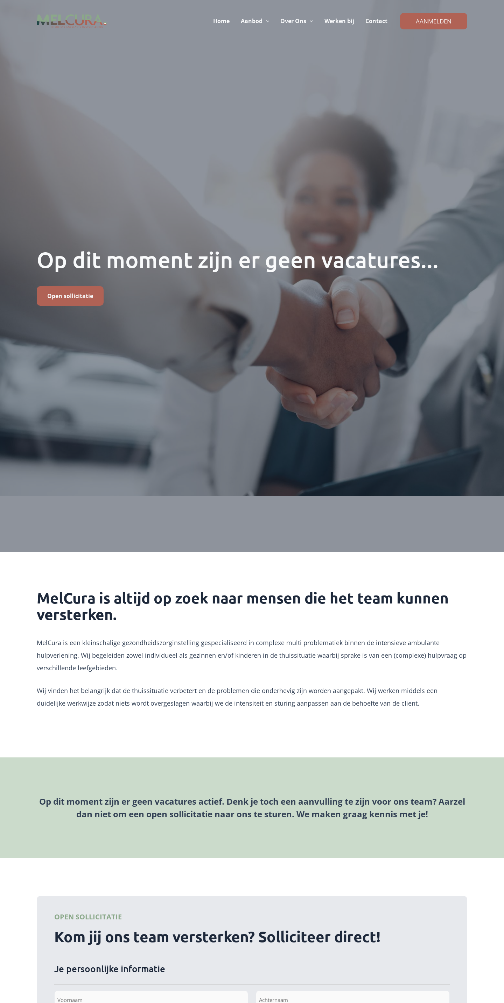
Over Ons (296, 21)
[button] (266, 21)
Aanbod (255, 21)
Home (221, 21)
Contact (376, 21)
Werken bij (339, 21)
